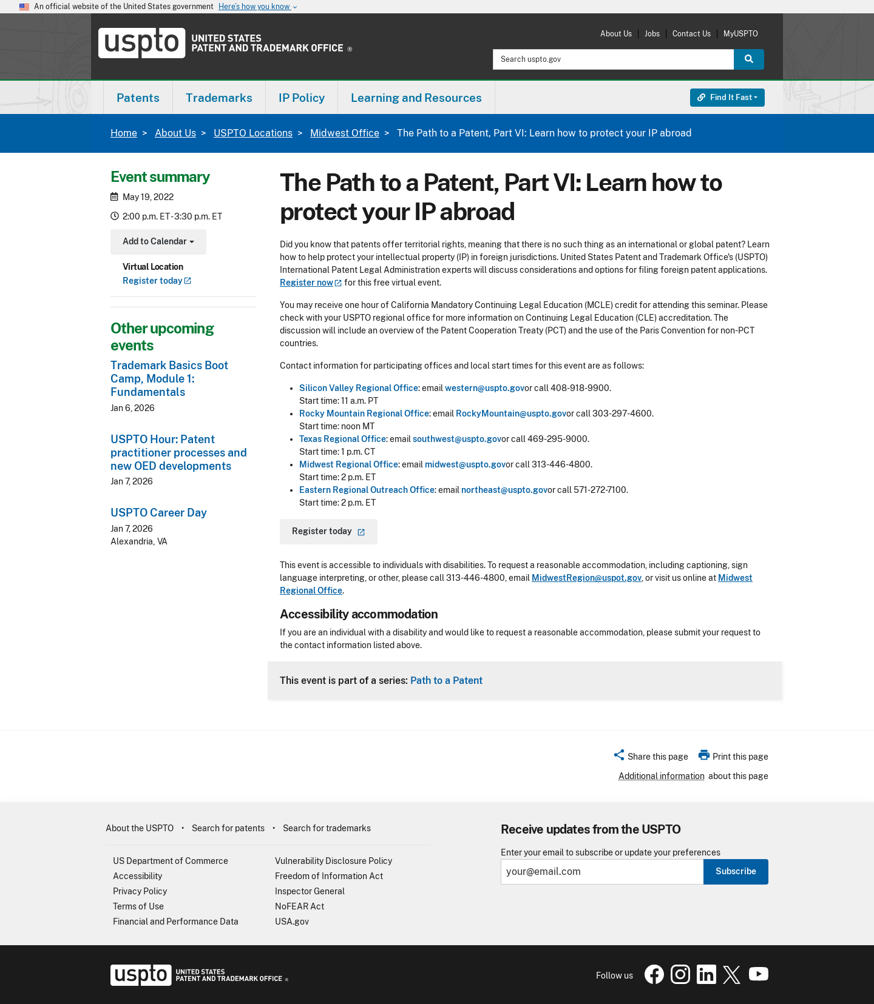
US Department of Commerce (170, 861)
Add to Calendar (157, 242)
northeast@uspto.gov (504, 490)
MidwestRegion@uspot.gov (587, 578)
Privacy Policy (140, 891)
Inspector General (310, 891)
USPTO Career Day (158, 512)
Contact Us (691, 33)
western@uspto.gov (484, 388)
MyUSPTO (740, 33)
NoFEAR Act (299, 906)
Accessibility (137, 876)
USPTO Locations (253, 133)
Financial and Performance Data (176, 921)
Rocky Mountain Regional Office (364, 413)
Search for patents (228, 828)
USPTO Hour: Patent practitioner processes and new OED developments (178, 452)
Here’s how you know (258, 7)
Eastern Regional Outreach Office (367, 490)
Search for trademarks (327, 828)
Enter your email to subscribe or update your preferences (610, 852)
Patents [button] (138, 97)
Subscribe (736, 871)
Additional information (661, 776)
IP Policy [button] (302, 97)
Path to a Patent (446, 680)
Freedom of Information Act (329, 876)
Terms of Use (138, 906)
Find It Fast (724, 97)
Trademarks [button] (219, 97)
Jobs (652, 33)
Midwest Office (344, 133)
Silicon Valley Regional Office (358, 388)
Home (123, 133)
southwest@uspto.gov (457, 439)
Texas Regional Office (342, 439)
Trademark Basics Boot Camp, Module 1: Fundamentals (169, 378)
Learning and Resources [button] (416, 97)
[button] (650, 758)
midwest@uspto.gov (465, 464)
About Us (616, 33)
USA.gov (292, 921)
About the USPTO (140, 828)
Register (157, 281)
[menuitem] (138, 97)
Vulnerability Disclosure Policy (333, 861)
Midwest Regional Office (348, 464)
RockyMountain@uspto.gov (511, 413)
